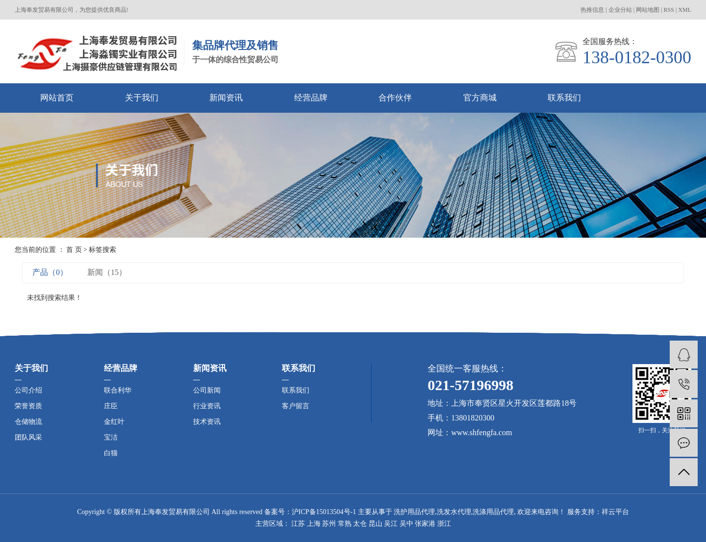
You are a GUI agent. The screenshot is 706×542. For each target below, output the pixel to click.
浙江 (444, 523)
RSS (669, 9)
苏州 (329, 523)
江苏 (298, 523)
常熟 (345, 523)
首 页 (74, 249)
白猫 (111, 453)
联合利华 (117, 390)
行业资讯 (207, 406)
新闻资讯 (226, 97)
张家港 (425, 523)
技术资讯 (207, 421)
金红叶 (114, 421)
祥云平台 (615, 512)
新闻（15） (106, 272)
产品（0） (50, 272)
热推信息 (592, 9)
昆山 (375, 523)
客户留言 (295, 406)
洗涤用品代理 (493, 512)
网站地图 (647, 9)
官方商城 (480, 97)
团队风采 (28, 437)
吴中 (406, 523)
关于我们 (141, 97)
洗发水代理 (454, 512)
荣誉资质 (28, 406)
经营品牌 (311, 97)
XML (684, 9)
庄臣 (111, 406)
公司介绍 (28, 390)
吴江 (391, 523)
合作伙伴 (395, 97)
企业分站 (620, 9)
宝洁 (111, 437)
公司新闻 (207, 390)
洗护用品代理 (414, 512)
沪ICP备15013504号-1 (324, 512)
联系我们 (564, 97)
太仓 (360, 523)
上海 (314, 523)
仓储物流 (28, 421)
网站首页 (57, 97)
